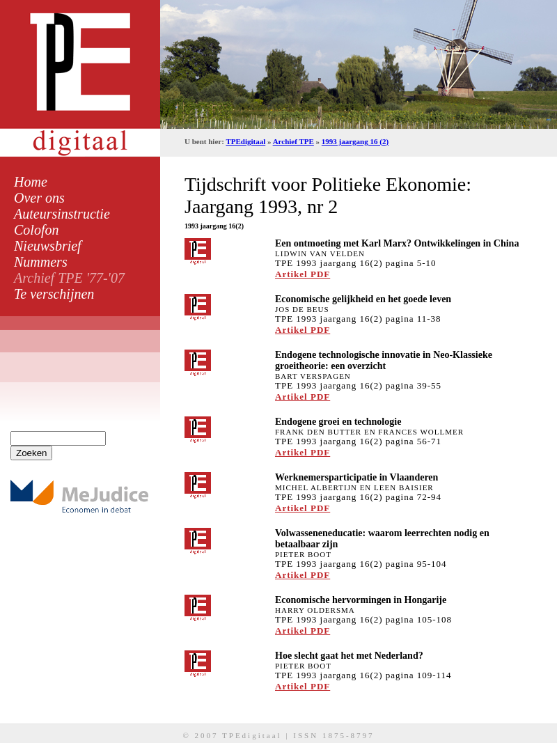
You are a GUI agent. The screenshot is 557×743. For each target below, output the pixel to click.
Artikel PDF (302, 274)
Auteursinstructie (62, 213)
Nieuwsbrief (47, 245)
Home (30, 181)
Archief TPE (293, 141)
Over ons (39, 197)
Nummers (41, 261)
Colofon (36, 229)
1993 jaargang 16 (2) (355, 141)
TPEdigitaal (245, 141)
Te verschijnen (54, 294)
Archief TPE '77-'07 (69, 278)
